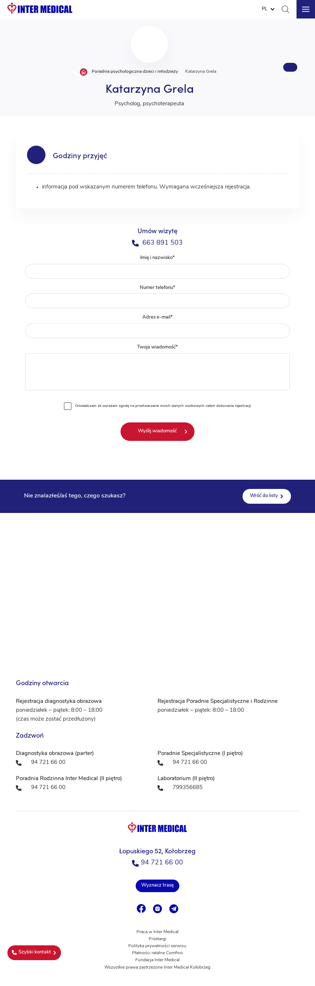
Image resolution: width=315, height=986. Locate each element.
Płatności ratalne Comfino (157, 953)
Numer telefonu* (157, 297)
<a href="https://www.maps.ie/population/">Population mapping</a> (157, 587)
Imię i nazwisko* (157, 267)
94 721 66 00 (157, 862)
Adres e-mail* (157, 326)
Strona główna (83, 72)
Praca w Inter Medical (157, 932)
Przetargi (157, 939)
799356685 (188, 787)
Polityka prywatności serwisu (157, 946)
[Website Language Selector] (268, 9)
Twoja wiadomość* (157, 369)
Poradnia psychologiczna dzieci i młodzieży (135, 71)
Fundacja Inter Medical (157, 960)
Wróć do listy (264, 495)
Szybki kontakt (31, 952)
